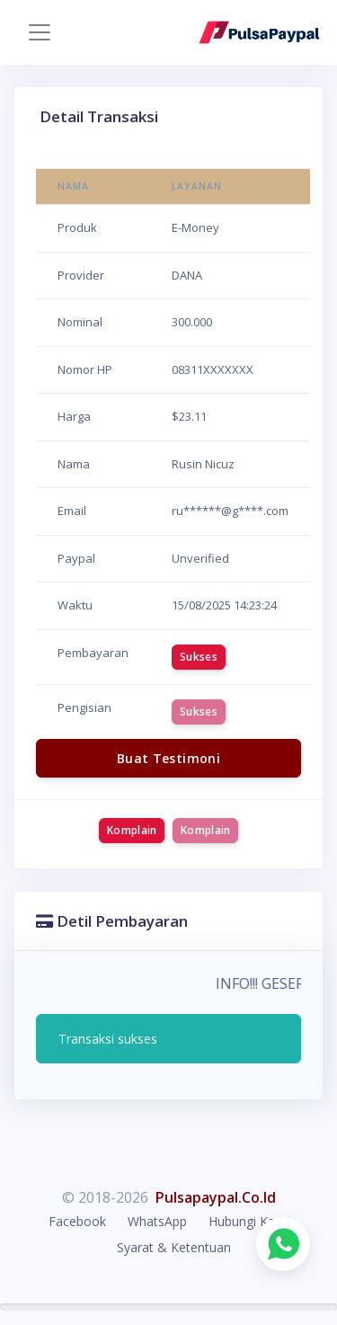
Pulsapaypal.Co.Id (215, 1197)
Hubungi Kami (248, 1221)
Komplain (131, 830)
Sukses (198, 656)
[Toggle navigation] (39, 32)
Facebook (77, 1221)
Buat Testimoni (168, 758)
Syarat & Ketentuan (174, 1247)
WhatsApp (157, 1221)
